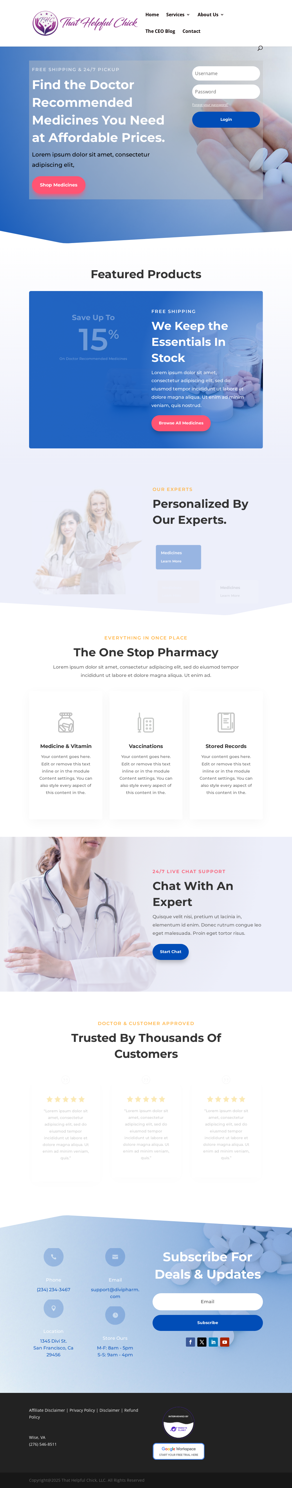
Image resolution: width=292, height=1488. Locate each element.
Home (152, 15)
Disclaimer (110, 1410)
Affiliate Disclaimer (47, 1410)
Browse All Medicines (181, 423)
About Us (208, 15)
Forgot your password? (210, 104)
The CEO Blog (160, 31)
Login (226, 119)
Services (175, 15)
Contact (191, 31)
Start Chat (170, 951)
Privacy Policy (82, 1410)
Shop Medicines (59, 185)
